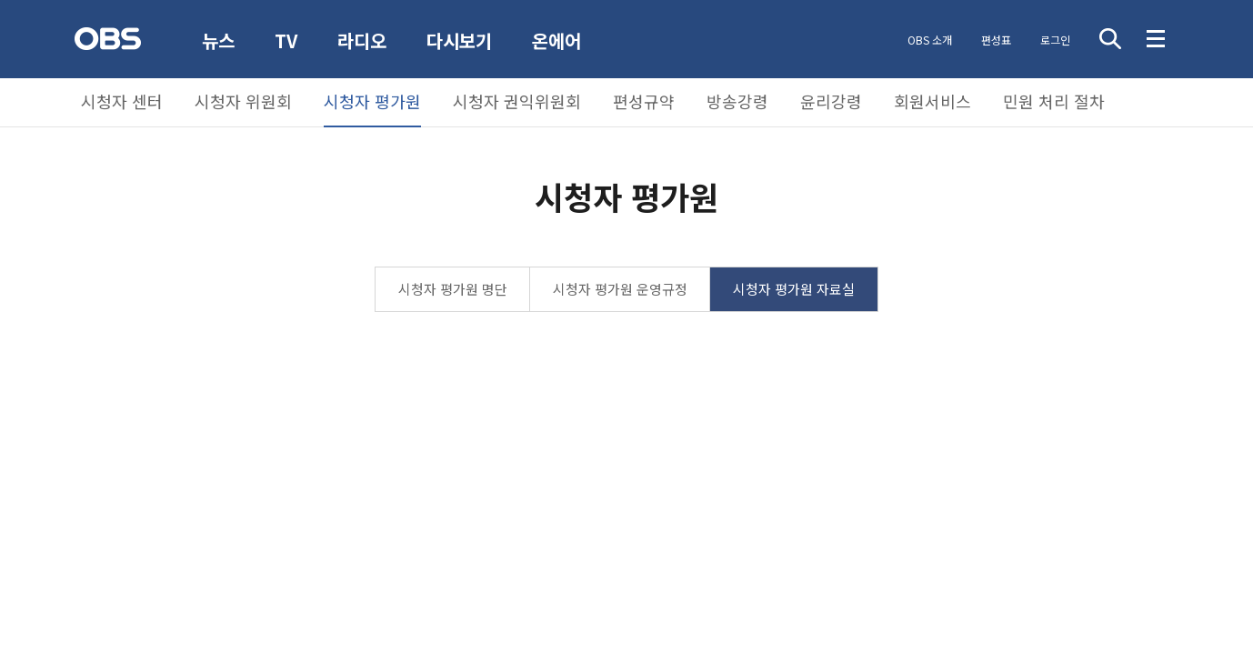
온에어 (556, 41)
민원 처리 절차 (1054, 101)
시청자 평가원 (372, 101)
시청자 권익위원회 (517, 101)
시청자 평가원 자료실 (794, 288)
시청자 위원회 (243, 101)
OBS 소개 (929, 39)
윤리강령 (831, 101)
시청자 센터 (122, 101)
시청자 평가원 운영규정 (620, 288)
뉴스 (218, 40)
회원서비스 (932, 101)
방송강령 (737, 101)
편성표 (996, 39)
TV (286, 40)
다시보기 (459, 40)
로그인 (1055, 39)
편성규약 (644, 101)
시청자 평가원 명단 (452, 288)
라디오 (361, 40)
